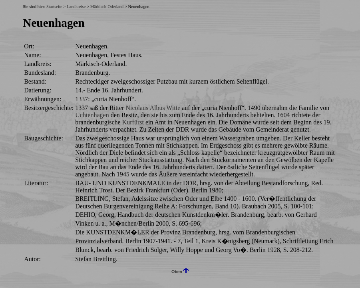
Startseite (54, 6)
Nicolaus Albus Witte (152, 107)
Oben (180, 271)
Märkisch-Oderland (106, 6)
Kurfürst (133, 122)
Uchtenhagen (92, 115)
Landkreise (76, 6)
